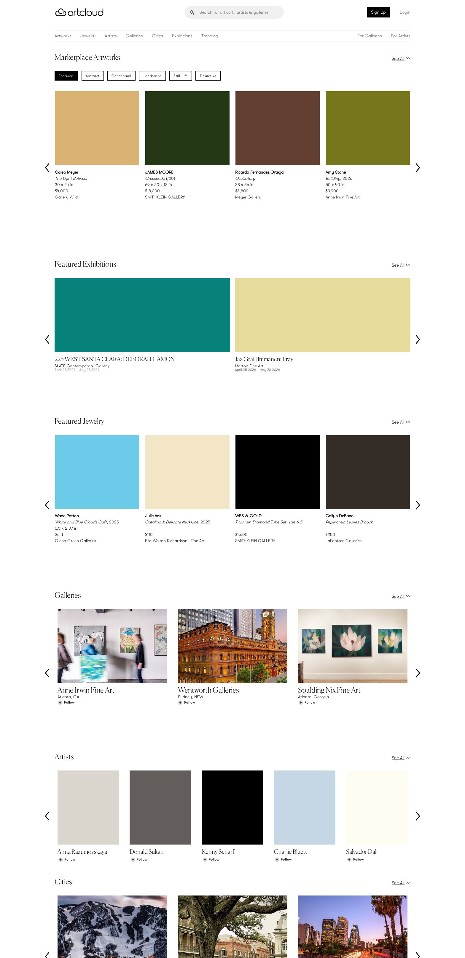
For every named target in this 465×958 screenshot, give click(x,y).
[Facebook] (359, 947)
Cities (157, 36)
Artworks (63, 36)
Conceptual (121, 76)
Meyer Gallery (248, 197)
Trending (209, 36)
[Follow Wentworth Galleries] (186, 611)
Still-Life (180, 76)
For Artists (400, 36)
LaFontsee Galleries (344, 474)
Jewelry (88, 36)
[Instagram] (332, 947)
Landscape (153, 76)
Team (337, 910)
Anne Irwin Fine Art (343, 197)
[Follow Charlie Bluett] (283, 736)
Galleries (134, 36)
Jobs (336, 916)
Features (157, 910)
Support (156, 922)
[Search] (234, 12)
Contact (339, 922)
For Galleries (369, 36)
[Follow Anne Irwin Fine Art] (66, 611)
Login (405, 12)
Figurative (208, 76)
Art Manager (252, 922)
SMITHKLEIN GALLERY (165, 197)
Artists (111, 36)
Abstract (92, 76)
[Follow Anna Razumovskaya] (66, 736)
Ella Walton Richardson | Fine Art (175, 474)
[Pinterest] (346, 947)
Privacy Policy (107, 946)
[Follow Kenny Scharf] (210, 736)
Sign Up (378, 12)
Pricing (155, 916)
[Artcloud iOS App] (384, 947)
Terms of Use (85, 946)
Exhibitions (182, 36)
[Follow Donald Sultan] (138, 736)
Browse (64, 910)
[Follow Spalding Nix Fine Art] (306, 611)
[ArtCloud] (79, 12)
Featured (66, 76)
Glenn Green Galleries (75, 474)
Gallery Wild (66, 197)
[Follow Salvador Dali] (355, 736)
